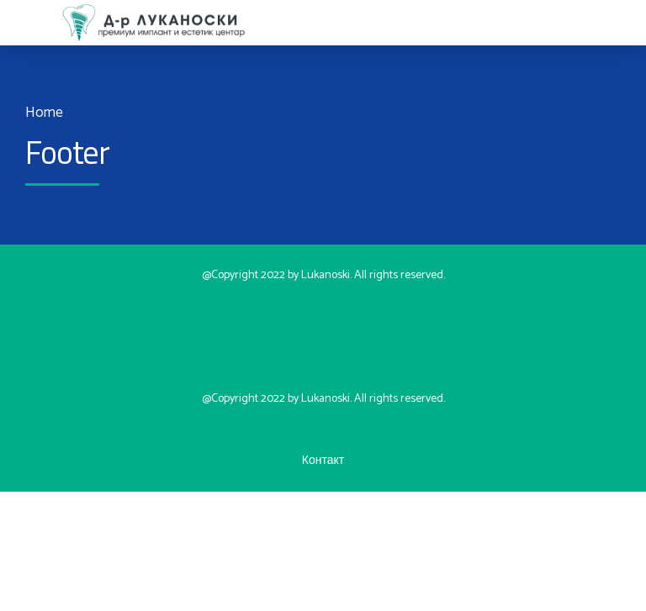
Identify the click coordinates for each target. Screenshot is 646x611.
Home (44, 113)
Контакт (323, 337)
